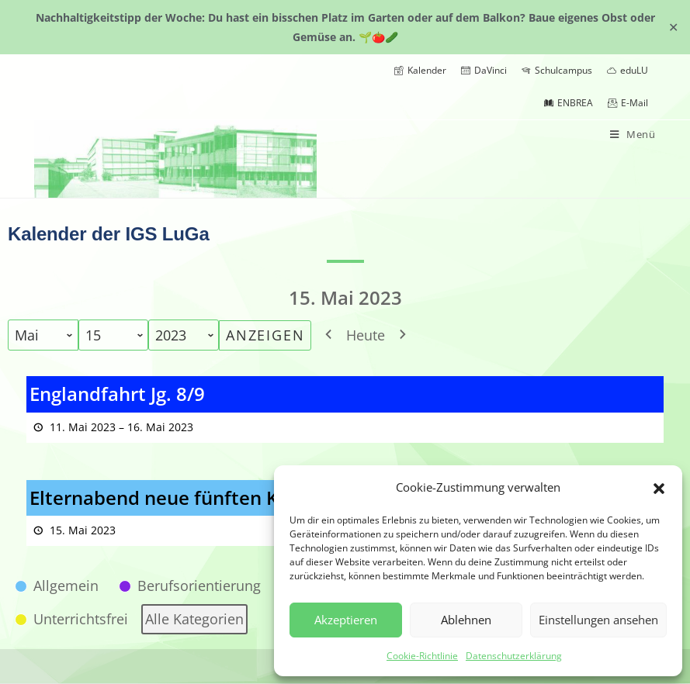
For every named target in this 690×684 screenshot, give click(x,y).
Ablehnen (466, 619)
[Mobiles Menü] (633, 134)
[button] (659, 487)
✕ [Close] (673, 27)
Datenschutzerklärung (514, 655)
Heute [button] (365, 335)
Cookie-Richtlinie (422, 655)
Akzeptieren (345, 619)
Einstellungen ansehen (598, 619)
